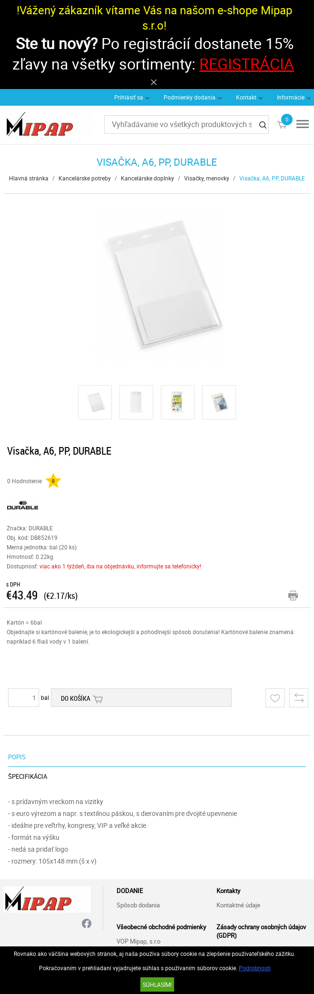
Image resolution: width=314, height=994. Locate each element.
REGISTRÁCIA (246, 63)
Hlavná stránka (29, 178)
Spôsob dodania (138, 905)
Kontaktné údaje (238, 905)
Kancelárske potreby (85, 178)
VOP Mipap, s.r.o (138, 941)
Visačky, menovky (206, 178)
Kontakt (246, 97)
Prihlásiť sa (128, 97)
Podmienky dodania (190, 97)
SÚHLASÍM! (157, 984)
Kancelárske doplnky (147, 178)
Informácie (290, 97)
